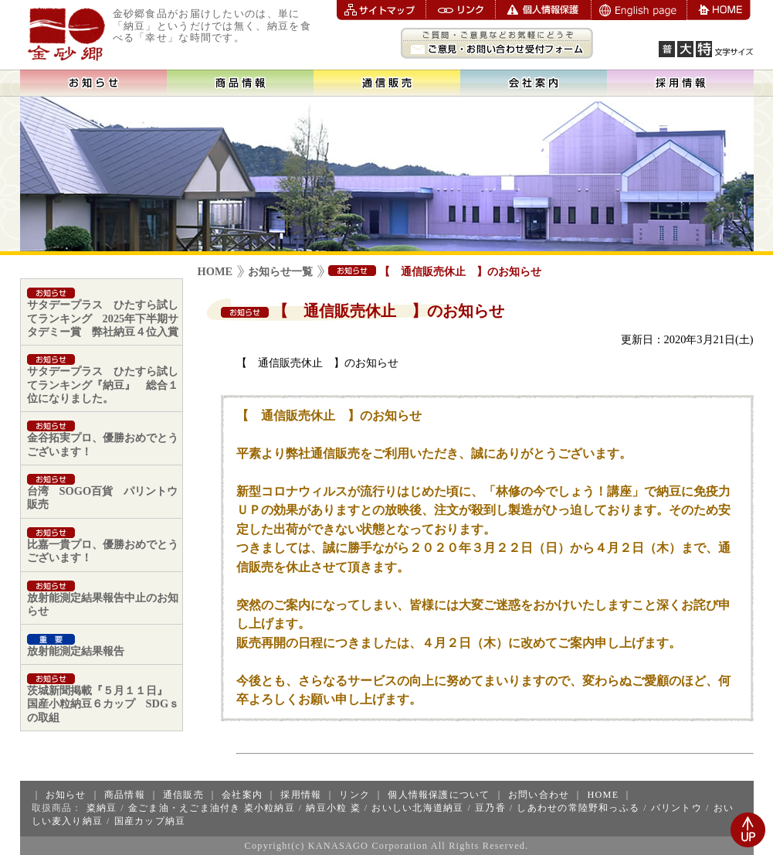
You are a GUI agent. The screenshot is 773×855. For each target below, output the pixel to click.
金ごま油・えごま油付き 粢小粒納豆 (211, 807)
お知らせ (66, 794)
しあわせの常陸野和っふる (578, 807)
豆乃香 (490, 807)
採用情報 (300, 794)
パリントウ (676, 807)
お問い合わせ (538, 794)
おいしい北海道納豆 (417, 807)
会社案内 (242, 794)
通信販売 (183, 794)
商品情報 (124, 794)
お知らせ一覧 (280, 271)
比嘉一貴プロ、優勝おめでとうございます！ (102, 545)
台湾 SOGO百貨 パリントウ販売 (102, 492)
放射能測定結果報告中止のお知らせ (102, 599)
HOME (215, 271)
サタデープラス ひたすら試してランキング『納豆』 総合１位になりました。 (102, 379)
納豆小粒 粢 (333, 807)
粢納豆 (101, 807)
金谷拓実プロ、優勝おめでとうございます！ (102, 439)
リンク (354, 794)
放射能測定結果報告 (75, 645)
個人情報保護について (439, 794)
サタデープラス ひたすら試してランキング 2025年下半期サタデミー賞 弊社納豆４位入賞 (103, 313)
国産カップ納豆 (150, 821)
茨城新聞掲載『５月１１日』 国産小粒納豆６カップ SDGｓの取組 (103, 698)
